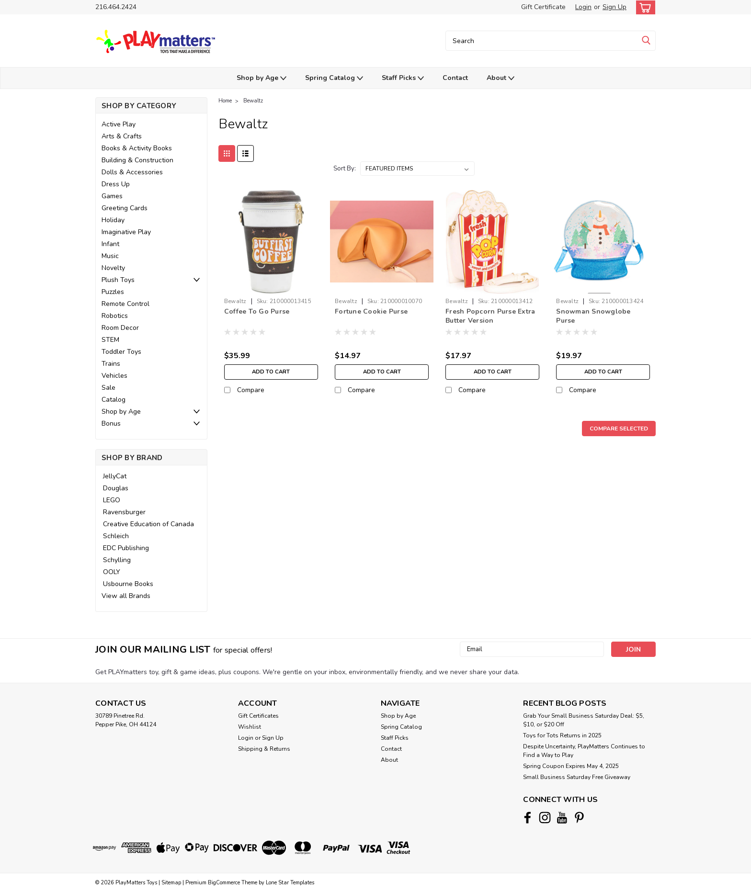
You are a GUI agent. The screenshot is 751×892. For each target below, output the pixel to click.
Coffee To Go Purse (257, 311)
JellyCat (114, 476)
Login (583, 6)
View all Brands (126, 595)
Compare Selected (619, 428)
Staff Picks (403, 78)
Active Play (119, 124)
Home (225, 100)
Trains (111, 363)
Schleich (116, 536)
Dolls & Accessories (132, 172)
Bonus (111, 423)
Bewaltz (253, 100)
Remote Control (125, 303)
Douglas (115, 488)
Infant (110, 243)
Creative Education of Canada (148, 524)
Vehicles (114, 375)
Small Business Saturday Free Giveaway (576, 777)
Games (112, 196)
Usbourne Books (128, 583)
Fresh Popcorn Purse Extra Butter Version (490, 316)
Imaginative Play (126, 232)
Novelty (113, 267)
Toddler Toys (121, 351)
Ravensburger (124, 512)
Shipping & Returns (264, 749)
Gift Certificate (543, 6)
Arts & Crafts (122, 136)
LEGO (111, 500)
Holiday (113, 220)
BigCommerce (224, 882)
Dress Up (116, 184)
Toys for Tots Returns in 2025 (562, 735)
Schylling (117, 560)
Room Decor (120, 327)
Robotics (115, 315)
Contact (455, 77)
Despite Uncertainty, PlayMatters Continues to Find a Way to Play (584, 751)
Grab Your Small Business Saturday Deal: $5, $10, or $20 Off (583, 720)
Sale (108, 387)
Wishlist (249, 727)
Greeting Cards (125, 208)
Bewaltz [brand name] (235, 301)
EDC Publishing (126, 548)
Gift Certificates (258, 716)
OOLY (111, 571)
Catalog (113, 399)
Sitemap (171, 882)
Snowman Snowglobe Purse (593, 316)
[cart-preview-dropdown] (643, 7)
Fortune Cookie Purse (371, 311)
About (500, 78)
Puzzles (113, 291)
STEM (110, 339)
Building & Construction (137, 160)
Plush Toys (118, 279)
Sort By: (344, 168)
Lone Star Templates (290, 882)
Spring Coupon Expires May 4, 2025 (571, 766)
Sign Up (614, 6)
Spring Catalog (334, 78)
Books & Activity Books (137, 148)
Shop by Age (261, 78)
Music (110, 255)
